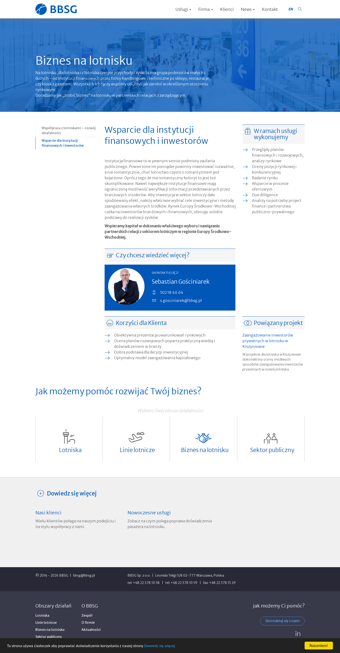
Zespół (87, 615)
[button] (300, 9)
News (248, 9)
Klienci (227, 9)
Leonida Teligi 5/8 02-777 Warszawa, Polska (189, 575)
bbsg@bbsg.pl (84, 575)
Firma (205, 9)
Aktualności (91, 630)
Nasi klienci (48, 513)
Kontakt (270, 9)
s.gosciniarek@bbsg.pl (181, 300)
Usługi (183, 9)
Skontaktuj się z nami (282, 621)
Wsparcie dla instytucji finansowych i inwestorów (63, 143)
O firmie (88, 622)
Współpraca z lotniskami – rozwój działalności (69, 130)
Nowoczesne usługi (149, 513)
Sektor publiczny (48, 637)
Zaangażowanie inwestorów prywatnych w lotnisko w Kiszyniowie (267, 341)
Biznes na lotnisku (49, 630)
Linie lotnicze (46, 622)
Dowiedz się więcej (159, 646)
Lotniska (42, 615)
